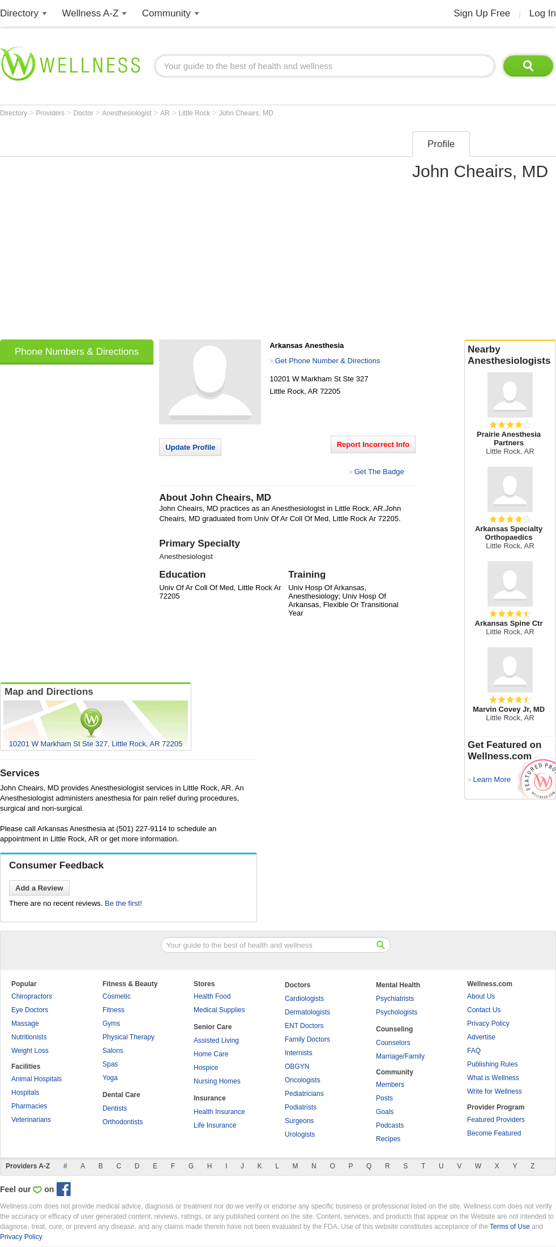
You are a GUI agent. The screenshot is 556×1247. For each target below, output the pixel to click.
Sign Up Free (482, 13)
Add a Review (39, 888)
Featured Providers (496, 1120)
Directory (19, 13)
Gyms (111, 1023)
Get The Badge (379, 471)
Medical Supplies (219, 1010)
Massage (25, 1023)
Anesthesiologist (127, 113)
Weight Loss (30, 1051)
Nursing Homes (217, 1081)
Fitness (113, 1010)
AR (166, 113)
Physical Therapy (128, 1037)
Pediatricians (304, 1094)
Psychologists (396, 1012)
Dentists (114, 1108)
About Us (481, 996)
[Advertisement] (106, 232)
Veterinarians (31, 1120)
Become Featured (494, 1133)
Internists (299, 1053)
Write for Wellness (494, 1091)
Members (390, 1085)
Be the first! (123, 903)
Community (166, 13)
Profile (441, 144)
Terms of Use (510, 1227)
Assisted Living (216, 1040)
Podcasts (390, 1125)
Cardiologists (304, 999)
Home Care (211, 1054)
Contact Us (484, 1010)
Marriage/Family (400, 1056)
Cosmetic (116, 996)
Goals (385, 1112)
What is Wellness (493, 1078)
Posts (384, 1098)
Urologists (300, 1134)
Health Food (212, 996)
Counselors (393, 1043)
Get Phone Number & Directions (327, 360)
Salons (112, 1051)
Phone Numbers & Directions (77, 351)
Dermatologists (307, 1012)
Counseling (394, 1029)
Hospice (206, 1068)
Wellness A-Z (90, 13)
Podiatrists (301, 1107)
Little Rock (195, 113)
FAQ (474, 1051)
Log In (542, 13)
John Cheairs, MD (246, 113)
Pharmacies (29, 1106)
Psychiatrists (395, 999)
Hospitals (25, 1092)
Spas (110, 1064)
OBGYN (297, 1066)
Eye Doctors (29, 1010)
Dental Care (121, 1095)
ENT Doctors (304, 1026)
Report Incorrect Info (373, 444)
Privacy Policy (488, 1023)
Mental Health (398, 985)
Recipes (388, 1139)
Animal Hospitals (36, 1079)
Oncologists (302, 1080)
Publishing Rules (492, 1064)
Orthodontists (122, 1122)
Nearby (510, 355)
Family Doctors (307, 1039)
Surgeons (299, 1121)
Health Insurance (219, 1112)
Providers (51, 113)
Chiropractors (31, 996)
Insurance (210, 1098)
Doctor (85, 113)
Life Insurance (215, 1125)
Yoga (110, 1078)
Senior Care (213, 1027)
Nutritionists (29, 1037)
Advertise (481, 1037)
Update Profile (190, 447)
